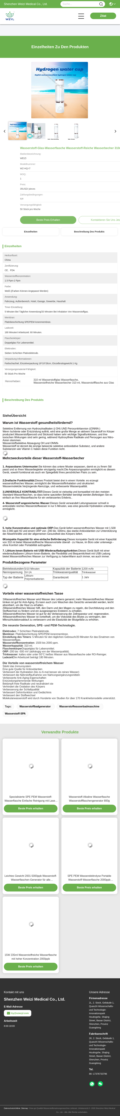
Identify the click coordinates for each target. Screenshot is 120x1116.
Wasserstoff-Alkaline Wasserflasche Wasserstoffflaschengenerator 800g (89, 798)
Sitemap (24, 1108)
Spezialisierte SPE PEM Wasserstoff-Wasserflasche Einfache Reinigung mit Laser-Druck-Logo (31, 799)
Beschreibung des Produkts (89, 231)
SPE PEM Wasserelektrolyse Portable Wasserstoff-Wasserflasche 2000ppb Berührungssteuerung (89, 878)
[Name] (101, 4)
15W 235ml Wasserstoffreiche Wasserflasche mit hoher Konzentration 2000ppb (31, 957)
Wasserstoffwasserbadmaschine (79, 706)
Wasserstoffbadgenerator (35, 706)
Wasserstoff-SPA (15, 713)
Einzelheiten (30, 231)
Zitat (103, 15)
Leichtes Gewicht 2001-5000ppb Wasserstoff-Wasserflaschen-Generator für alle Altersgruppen (31, 878)
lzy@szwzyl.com (17, 1013)
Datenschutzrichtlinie (12, 1108)
